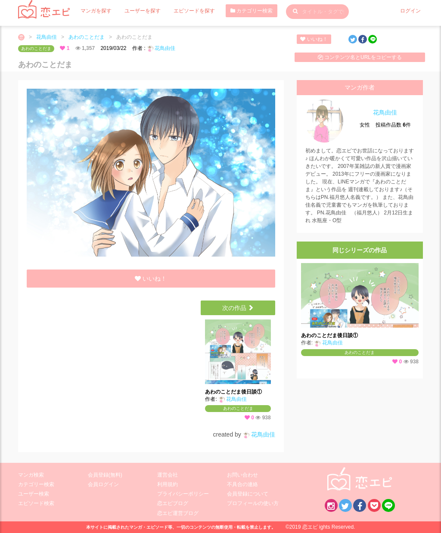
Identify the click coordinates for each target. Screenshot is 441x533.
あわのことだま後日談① (233, 392)
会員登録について (247, 494)
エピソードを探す (194, 11)
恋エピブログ (172, 503)
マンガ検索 (31, 475)
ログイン (410, 11)
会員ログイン (103, 484)
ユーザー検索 (33, 494)
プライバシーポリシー (183, 494)
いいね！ (313, 39)
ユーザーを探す (142, 11)
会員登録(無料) (105, 475)
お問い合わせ (242, 475)
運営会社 (167, 475)
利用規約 (167, 484)
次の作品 (238, 307)
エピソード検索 (36, 503)
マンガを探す (96, 11)
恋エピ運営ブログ (178, 513)
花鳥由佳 (46, 37)
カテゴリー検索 (251, 11)
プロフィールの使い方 (253, 503)
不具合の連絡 (242, 484)
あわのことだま (86, 37)
